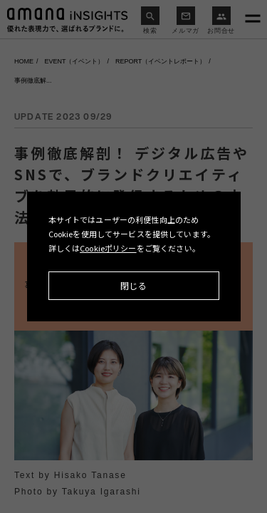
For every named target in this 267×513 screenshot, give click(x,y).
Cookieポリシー (108, 248)
